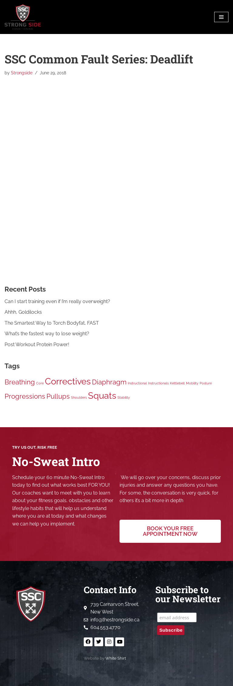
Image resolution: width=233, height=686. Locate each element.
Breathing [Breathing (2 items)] (20, 382)
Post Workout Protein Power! (37, 344)
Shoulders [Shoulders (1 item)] (79, 397)
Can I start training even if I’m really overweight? (57, 301)
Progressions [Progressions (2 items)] (25, 396)
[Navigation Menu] (221, 17)
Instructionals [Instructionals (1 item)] (158, 383)
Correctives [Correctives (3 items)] (68, 381)
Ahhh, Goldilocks (23, 312)
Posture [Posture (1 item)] (206, 383)
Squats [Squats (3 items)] (102, 395)
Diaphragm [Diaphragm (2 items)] (109, 382)
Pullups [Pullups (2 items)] (58, 396)
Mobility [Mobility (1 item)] (192, 383)
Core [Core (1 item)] (40, 383)
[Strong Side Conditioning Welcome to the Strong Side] (23, 17)
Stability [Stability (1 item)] (123, 397)
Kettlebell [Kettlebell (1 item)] (177, 383)
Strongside (21, 72)
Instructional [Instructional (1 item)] (137, 383)
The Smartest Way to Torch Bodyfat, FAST (52, 323)
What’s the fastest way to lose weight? (47, 334)
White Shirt (115, 658)
